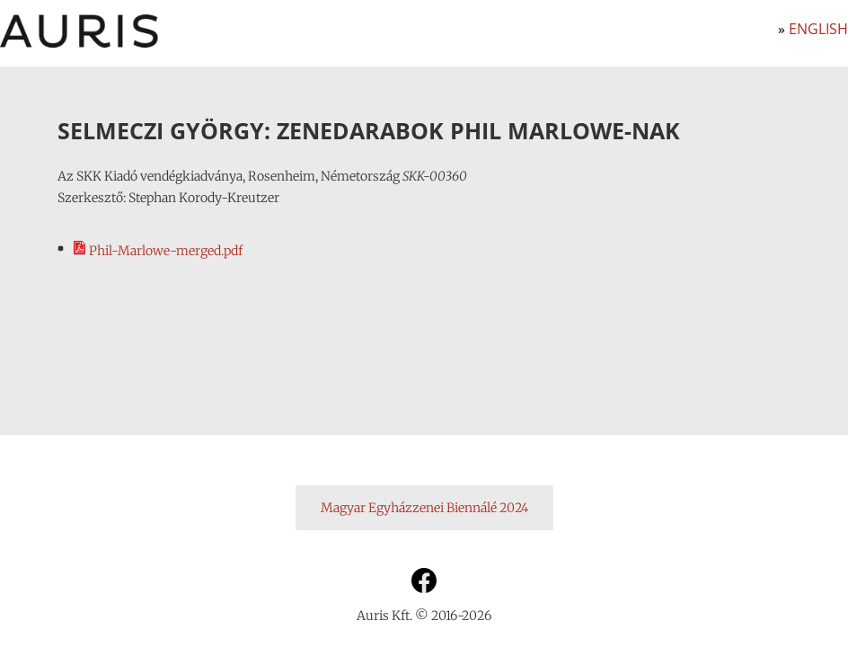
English (818, 29)
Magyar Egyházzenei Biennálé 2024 (424, 508)
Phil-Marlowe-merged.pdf (157, 251)
